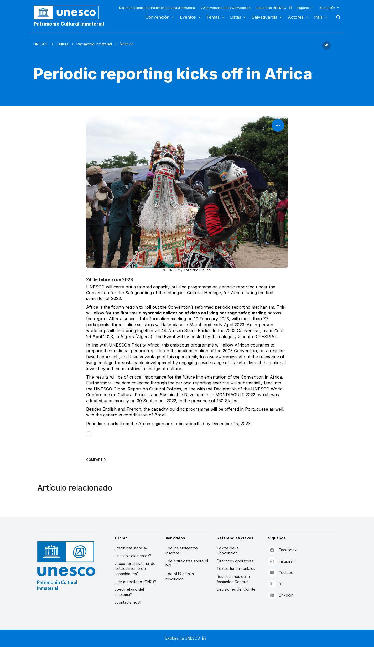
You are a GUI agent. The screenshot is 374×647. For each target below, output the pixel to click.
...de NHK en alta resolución (179, 576)
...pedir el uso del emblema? (129, 592)
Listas (235, 17)
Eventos (188, 17)
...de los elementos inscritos (181, 551)
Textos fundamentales (236, 568)
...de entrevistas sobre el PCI (186, 563)
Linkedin (280, 595)
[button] (326, 48)
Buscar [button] (336, 17)
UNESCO (41, 44)
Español (303, 8)
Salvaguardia (264, 17)
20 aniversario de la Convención (226, 8)
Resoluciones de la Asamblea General (233, 579)
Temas (213, 17)
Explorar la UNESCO (274, 8)
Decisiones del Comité (236, 589)
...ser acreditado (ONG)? (135, 581)
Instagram (281, 561)
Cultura (62, 44)
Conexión (327, 8)
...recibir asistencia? (131, 548)
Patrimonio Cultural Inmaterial (69, 24)
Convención (157, 17)
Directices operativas (235, 561)
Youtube (280, 572)
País (318, 17)
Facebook (282, 550)
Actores (296, 17)
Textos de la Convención (227, 551)
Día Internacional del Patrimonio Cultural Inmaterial (157, 8)
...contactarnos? (127, 602)
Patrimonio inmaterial (94, 44)
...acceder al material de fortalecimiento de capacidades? (134, 568)
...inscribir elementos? (132, 555)
